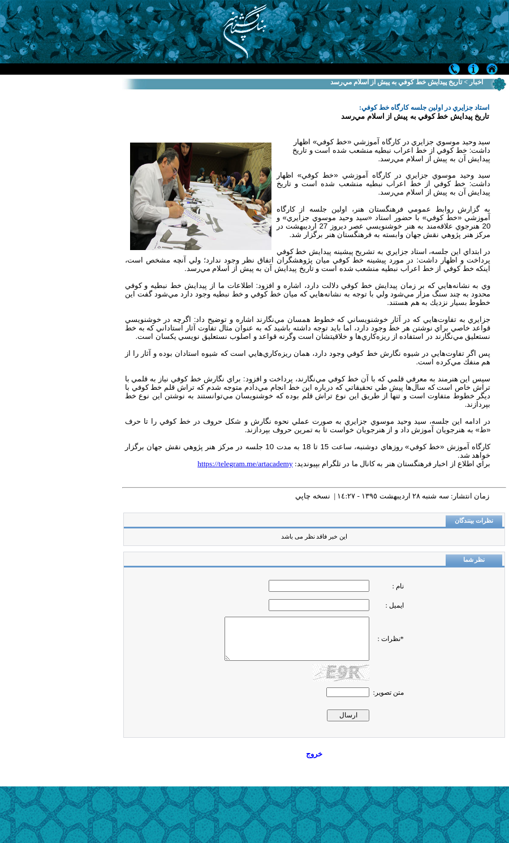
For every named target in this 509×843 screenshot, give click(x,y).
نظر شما (474, 560)
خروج (314, 754)
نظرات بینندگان (474, 521)
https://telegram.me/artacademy (244, 463)
